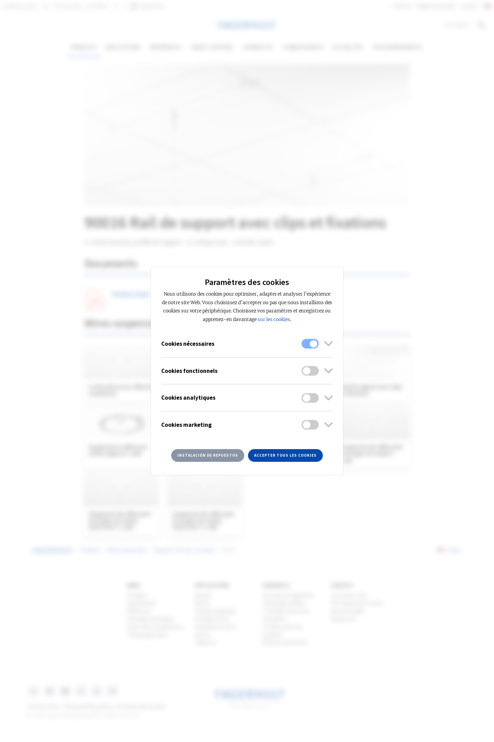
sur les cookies (274, 319)
